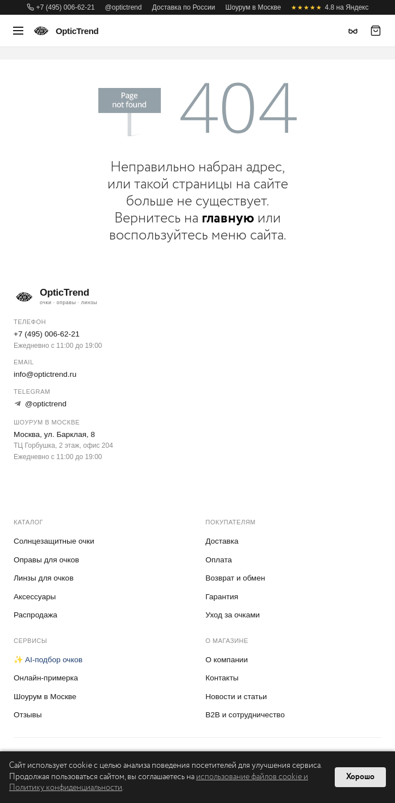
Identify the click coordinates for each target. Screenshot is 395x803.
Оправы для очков (46, 560)
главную (228, 218)
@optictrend (123, 7)
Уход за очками (233, 615)
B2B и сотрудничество (245, 714)
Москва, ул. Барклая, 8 (54, 434)
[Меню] (18, 30)
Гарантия (222, 596)
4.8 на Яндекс (329, 7)
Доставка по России (183, 7)
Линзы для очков (43, 578)
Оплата (219, 560)
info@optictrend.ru (45, 374)
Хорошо (360, 777)
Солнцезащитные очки (54, 541)
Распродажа (35, 615)
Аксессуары (35, 596)
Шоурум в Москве (253, 7)
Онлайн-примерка (46, 678)
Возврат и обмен (235, 578)
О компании (227, 659)
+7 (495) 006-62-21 (61, 7)
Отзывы (27, 714)
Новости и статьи (236, 696)
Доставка (222, 541)
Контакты (222, 678)
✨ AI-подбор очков (48, 659)
